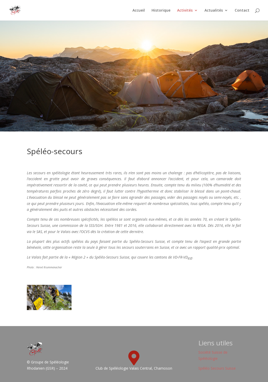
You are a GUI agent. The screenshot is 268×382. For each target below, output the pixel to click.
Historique (161, 11)
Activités (185, 11)
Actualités (213, 11)
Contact (242, 11)
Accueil (138, 11)
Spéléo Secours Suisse (217, 368)
